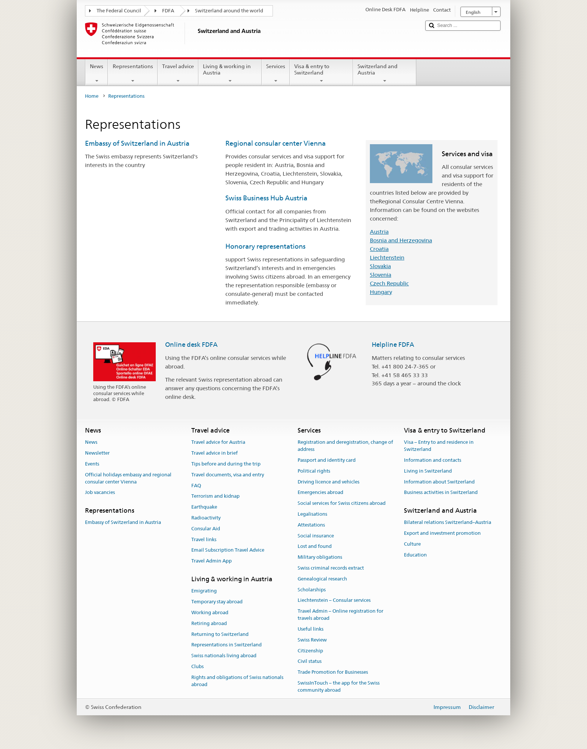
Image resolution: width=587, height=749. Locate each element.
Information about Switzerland (439, 482)
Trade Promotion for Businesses (333, 672)
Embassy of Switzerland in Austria (137, 143)
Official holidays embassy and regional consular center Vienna (128, 478)
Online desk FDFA (191, 344)
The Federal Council (119, 10)
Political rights (314, 471)
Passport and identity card (327, 460)
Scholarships (312, 589)
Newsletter (97, 453)
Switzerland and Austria (384, 73)
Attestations (311, 525)
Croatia (379, 248)
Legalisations (312, 514)
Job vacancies (100, 492)
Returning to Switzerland (220, 634)
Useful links (310, 629)
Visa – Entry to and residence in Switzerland (439, 446)
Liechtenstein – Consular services (334, 600)
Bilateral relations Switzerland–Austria (447, 522)
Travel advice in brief (214, 453)
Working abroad (209, 612)
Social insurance (316, 536)
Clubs (197, 666)
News (96, 73)
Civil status (310, 661)
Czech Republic (389, 283)
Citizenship (310, 651)
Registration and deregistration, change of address (345, 446)
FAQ (196, 485)
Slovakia (380, 266)
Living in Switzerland (428, 471)
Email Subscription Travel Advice (227, 550)
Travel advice (178, 73)
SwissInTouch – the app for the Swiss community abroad (339, 686)
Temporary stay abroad (217, 601)
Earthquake (204, 507)
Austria (379, 231)
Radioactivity (205, 518)
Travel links (203, 539)
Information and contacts (432, 460)
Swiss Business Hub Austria (266, 198)
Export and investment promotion (442, 533)
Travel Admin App (211, 561)
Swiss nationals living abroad (223, 655)
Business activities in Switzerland (441, 492)
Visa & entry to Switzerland (321, 73)
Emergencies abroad (320, 492)
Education (415, 555)
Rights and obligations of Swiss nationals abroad (237, 680)
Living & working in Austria (230, 73)
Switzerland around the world (229, 10)
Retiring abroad (209, 623)
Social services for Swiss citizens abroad (342, 503)
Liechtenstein (387, 257)
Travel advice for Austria (218, 442)
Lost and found (315, 546)
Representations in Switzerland (226, 645)
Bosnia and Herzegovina (401, 240)
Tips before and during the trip (226, 464)
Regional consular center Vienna (275, 143)
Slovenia (380, 274)
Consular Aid (205, 528)
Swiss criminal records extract (331, 568)
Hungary (381, 291)
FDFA (168, 10)
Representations (132, 73)
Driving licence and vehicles (328, 482)
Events (92, 464)
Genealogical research (322, 579)
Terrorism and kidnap (215, 496)
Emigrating (204, 591)
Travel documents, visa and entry (227, 474)
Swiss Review (312, 640)
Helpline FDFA (393, 344)
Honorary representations (265, 246)
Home (91, 96)
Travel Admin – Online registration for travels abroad (340, 615)
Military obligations (320, 557)
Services (275, 73)
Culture (412, 544)
